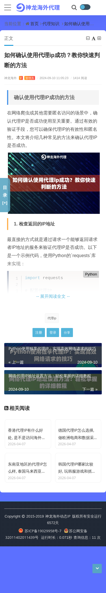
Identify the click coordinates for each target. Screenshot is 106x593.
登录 (52, 332)
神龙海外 (19, 78)
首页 (34, 23)
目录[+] (5, 194)
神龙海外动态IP (57, 562)
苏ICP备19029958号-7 (40, 577)
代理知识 (50, 23)
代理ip (52, 318)
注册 (38, 332)
